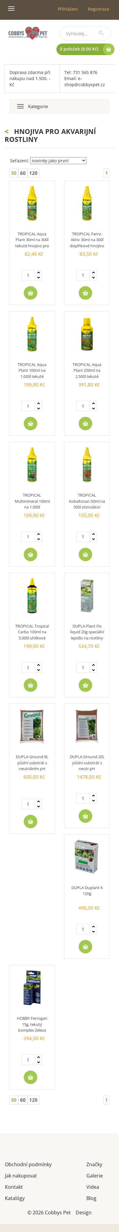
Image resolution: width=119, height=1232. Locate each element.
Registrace (98, 9)
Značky (94, 1164)
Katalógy (15, 1198)
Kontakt (14, 1186)
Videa (92, 1186)
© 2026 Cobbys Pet (49, 1212)
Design (84, 1212)
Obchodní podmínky (28, 1164)
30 (13, 173)
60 (23, 173)
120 (33, 173)
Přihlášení (68, 9)
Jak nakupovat (21, 1175)
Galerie (94, 1175)
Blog (91, 1198)
